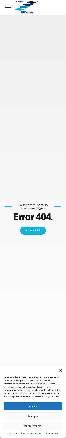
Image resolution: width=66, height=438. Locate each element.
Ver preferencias (33, 425)
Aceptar (33, 406)
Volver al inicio (33, 230)
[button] (60, 370)
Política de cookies (16, 433)
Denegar (33, 416)
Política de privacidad (37, 433)
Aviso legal (54, 433)
